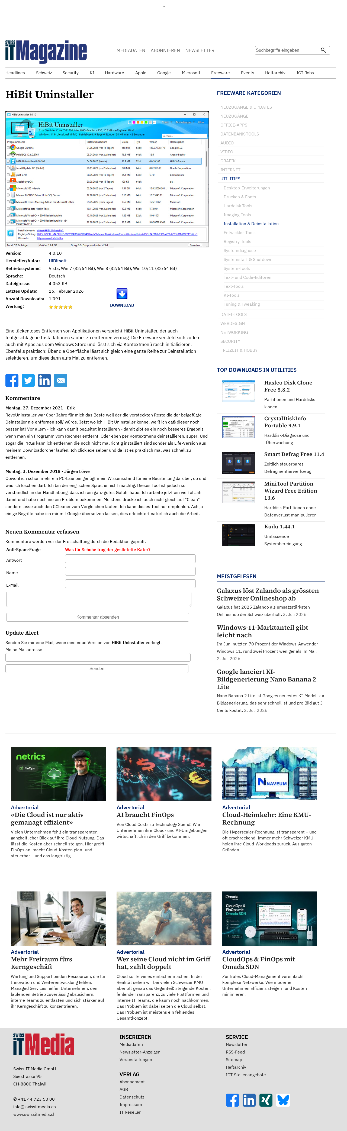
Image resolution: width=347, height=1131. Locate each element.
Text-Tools (234, 286)
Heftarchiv (236, 1067)
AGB (124, 1089)
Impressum (131, 1104)
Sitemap (234, 1059)
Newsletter (237, 1044)
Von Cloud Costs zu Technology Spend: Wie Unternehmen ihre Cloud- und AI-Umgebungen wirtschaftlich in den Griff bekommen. (164, 821)
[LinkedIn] (45, 385)
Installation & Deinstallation (251, 223)
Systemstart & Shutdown (248, 259)
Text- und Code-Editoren (247, 277)
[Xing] (267, 1105)
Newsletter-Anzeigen (140, 1052)
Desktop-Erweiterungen (247, 187)
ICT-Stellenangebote (246, 1074)
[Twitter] (29, 385)
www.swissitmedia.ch (34, 1114)
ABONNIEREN (165, 50)
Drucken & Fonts (240, 196)
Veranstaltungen (136, 1059)
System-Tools (237, 268)
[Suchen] (323, 50)
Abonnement (132, 1081)
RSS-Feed (235, 1052)
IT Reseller (130, 1112)
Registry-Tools (237, 241)
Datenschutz (132, 1097)
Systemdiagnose (240, 250)
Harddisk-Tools (238, 205)
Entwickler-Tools (240, 232)
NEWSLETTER (199, 50)
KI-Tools (232, 295)
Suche (261, 61)
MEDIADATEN (131, 50)
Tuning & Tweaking (242, 304)
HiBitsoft (58, 260)
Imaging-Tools (237, 214)
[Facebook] (12, 385)
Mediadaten (131, 1044)
